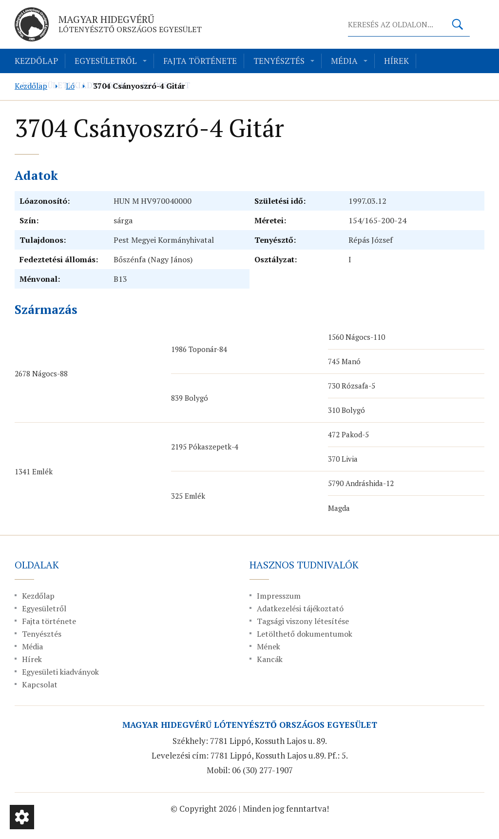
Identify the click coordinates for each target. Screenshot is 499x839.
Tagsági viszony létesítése (303, 621)
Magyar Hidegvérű (130, 24)
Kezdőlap (36, 60)
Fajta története (200, 60)
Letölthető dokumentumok (304, 633)
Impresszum (279, 595)
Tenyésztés (279, 60)
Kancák (270, 659)
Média (344, 60)
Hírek (396, 60)
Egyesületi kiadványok (60, 671)
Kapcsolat (40, 684)
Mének (268, 646)
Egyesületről (106, 60)
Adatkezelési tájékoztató (300, 608)
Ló (70, 85)
